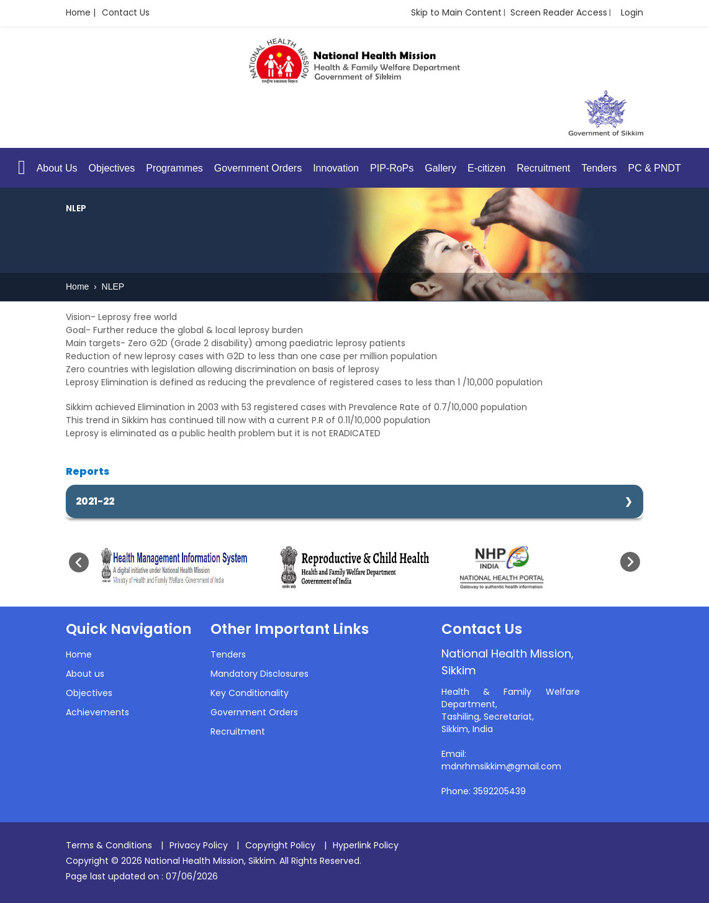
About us (85, 674)
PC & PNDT (654, 168)
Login (632, 12)
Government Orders (258, 168)
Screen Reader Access (558, 12)
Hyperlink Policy (366, 845)
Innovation (336, 168)
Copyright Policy (280, 845)
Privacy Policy (198, 845)
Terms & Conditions (109, 845)
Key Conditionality (249, 693)
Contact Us (127, 13)
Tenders (599, 168)
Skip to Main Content (456, 12)
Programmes (174, 168)
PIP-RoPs (391, 168)
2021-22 (95, 501)
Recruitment (543, 168)
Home (78, 287)
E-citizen (486, 168)
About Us (57, 168)
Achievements (97, 713)
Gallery (440, 168)
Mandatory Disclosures (259, 674)
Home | (81, 13)
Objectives (112, 168)
